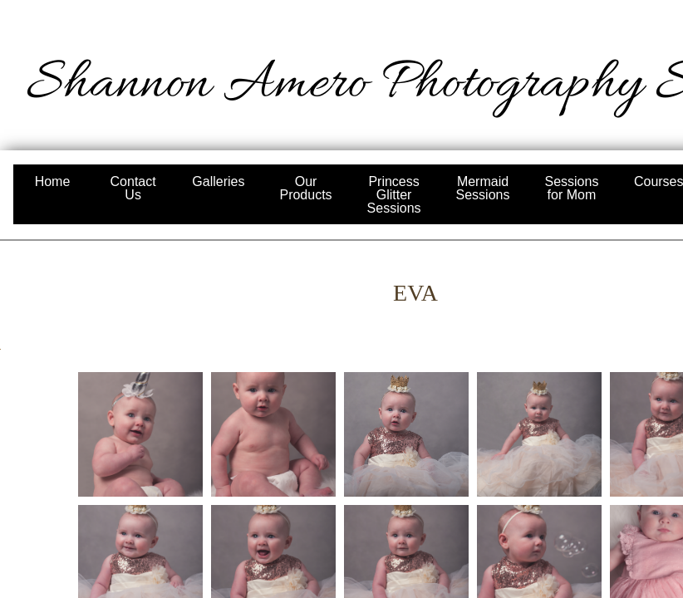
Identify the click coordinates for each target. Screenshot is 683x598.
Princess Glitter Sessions (394, 194)
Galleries (218, 181)
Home (53, 181)
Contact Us (133, 188)
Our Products (305, 188)
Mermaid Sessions (483, 188)
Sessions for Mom (571, 188)
